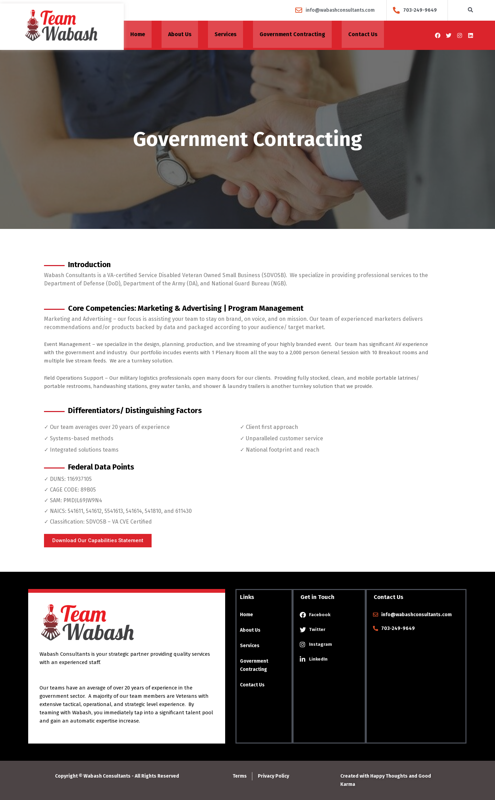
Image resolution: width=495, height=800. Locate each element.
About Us (179, 35)
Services (225, 35)
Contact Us (362, 35)
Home (137, 35)
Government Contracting (292, 35)
